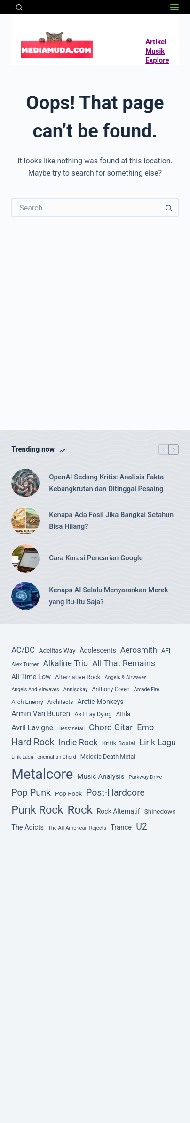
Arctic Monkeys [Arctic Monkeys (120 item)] (100, 701)
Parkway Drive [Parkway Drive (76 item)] (145, 777)
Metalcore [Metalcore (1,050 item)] (42, 774)
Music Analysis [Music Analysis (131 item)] (100, 776)
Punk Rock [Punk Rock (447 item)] (37, 809)
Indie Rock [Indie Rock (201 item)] (77, 742)
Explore (157, 60)
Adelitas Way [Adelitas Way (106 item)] (57, 650)
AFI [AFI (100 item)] (165, 650)
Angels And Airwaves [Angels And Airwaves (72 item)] (35, 690)
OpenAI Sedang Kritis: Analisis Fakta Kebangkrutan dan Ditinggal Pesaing (106, 483)
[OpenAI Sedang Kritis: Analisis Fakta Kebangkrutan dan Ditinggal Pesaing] (25, 483)
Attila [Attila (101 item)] (123, 714)
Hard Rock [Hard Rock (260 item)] (32, 742)
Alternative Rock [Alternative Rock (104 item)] (78, 676)
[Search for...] (85, 207)
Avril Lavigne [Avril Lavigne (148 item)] (32, 727)
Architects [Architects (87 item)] (60, 702)
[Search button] (169, 207)
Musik (155, 51)
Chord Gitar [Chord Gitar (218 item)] (111, 727)
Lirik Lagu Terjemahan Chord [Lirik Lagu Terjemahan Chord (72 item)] (43, 757)
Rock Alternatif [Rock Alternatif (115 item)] (118, 811)
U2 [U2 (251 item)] (141, 826)
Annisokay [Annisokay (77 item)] (75, 690)
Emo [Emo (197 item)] (145, 727)
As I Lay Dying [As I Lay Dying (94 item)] (92, 714)
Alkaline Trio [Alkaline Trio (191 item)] (65, 663)
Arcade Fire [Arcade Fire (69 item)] (146, 690)
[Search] (19, 7)
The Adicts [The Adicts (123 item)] (27, 828)
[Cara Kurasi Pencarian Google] (25, 558)
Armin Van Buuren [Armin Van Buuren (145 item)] (40, 714)
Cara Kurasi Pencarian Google (95, 558)
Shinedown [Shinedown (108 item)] (160, 811)
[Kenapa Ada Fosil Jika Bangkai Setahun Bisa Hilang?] (25, 521)
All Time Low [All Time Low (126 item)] (31, 676)
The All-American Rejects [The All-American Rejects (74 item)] (77, 828)
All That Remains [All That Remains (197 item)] (123, 663)
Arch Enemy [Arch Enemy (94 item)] (27, 701)
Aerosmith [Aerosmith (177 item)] (138, 649)
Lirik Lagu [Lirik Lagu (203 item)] (158, 742)
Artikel (155, 42)
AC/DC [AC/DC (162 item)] (23, 650)
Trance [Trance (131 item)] (121, 827)
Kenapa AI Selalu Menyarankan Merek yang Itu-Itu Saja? (108, 596)
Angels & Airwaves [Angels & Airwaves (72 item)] (126, 677)
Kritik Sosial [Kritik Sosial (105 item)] (118, 743)
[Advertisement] (95, 312)
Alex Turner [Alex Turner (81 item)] (25, 664)
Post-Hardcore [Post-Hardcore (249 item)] (115, 792)
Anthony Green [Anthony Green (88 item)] (111, 689)
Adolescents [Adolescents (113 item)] (97, 650)
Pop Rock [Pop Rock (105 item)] (68, 793)
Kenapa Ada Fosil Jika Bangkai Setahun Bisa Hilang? (111, 520)
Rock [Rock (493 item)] (79, 809)
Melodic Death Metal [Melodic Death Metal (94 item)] (107, 756)
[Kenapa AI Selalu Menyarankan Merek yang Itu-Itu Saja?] (25, 596)
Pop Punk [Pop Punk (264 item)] (31, 792)
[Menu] (174, 7)
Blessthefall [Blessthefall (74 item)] (71, 729)
